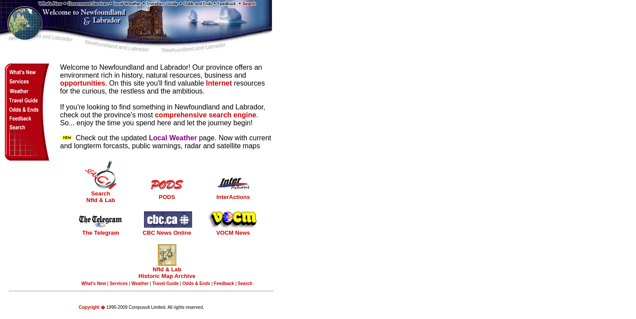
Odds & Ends (196, 283)
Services (119, 283)
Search (245, 283)
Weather (139, 283)
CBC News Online (167, 232)
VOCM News (233, 232)
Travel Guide (165, 283)
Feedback (224, 283)
